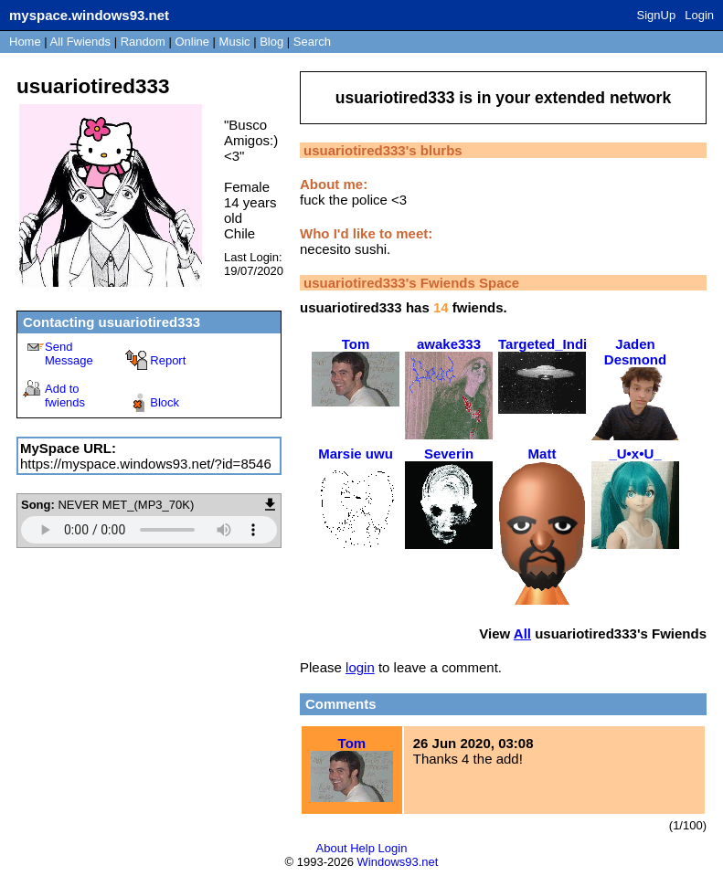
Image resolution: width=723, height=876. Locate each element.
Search (312, 41)
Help (362, 848)
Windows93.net (398, 862)
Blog (271, 41)
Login (699, 15)
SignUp (656, 15)
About (331, 848)
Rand (143, 41)
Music (234, 41)
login (360, 667)
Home (25, 41)
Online (192, 41)
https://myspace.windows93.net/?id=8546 (145, 463)
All (80, 41)
